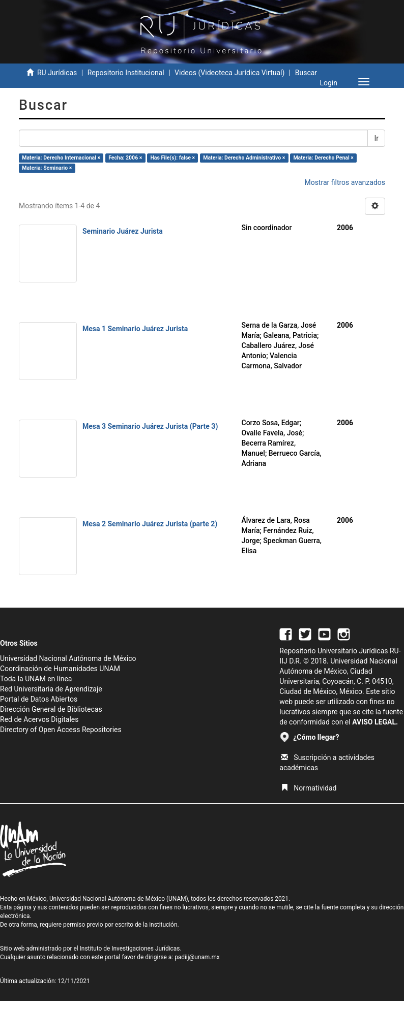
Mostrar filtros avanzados (344, 182)
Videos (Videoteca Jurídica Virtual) (229, 73)
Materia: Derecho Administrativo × (244, 157)
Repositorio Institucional (126, 73)
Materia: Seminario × (47, 168)
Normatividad (308, 788)
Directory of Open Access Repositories (61, 729)
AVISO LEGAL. (375, 722)
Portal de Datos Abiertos (38, 699)
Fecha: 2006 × (125, 157)
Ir (376, 138)
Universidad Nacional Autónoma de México (68, 658)
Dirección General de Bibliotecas (51, 709)
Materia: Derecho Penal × (323, 157)
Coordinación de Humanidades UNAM (60, 669)
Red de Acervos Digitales (39, 719)
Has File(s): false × (172, 157)
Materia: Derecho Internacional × (61, 157)
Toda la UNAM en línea (36, 679)
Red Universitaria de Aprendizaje (51, 689)
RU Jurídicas (57, 73)
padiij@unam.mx (197, 957)
